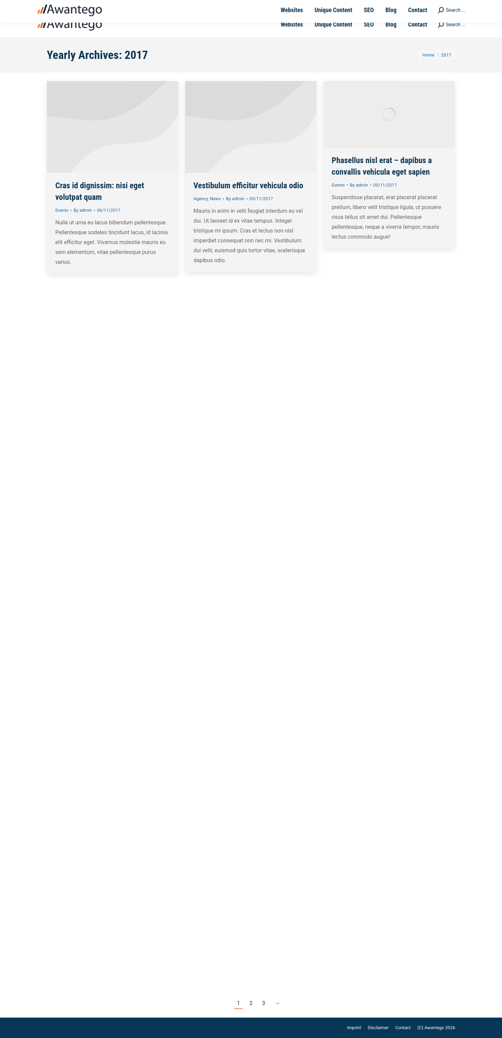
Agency (201, 198)
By (83, 210)
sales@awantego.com (123, 6)
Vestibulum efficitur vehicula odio (248, 185)
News (215, 198)
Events (61, 210)
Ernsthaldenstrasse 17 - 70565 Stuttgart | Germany (209, 6)
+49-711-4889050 (68, 6)
